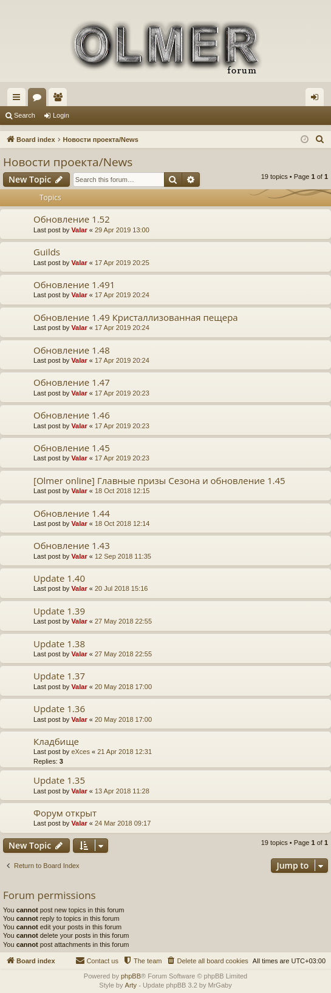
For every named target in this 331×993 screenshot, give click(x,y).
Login (61, 115)
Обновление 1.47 (71, 382)
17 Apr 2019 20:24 (122, 294)
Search (24, 115)
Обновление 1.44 (71, 513)
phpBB (131, 976)
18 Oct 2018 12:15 (122, 490)
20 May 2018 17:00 (123, 686)
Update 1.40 (59, 578)
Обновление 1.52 (71, 219)
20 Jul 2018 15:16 (121, 588)
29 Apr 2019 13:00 (122, 230)
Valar (79, 230)
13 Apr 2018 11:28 (122, 791)
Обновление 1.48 (71, 350)
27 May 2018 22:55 (123, 621)
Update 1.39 (59, 611)
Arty (131, 985)
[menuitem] (320, 139)
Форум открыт (65, 813)
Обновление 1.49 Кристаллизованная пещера (135, 317)
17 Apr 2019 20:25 (122, 262)
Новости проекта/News (67, 162)
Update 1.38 (59, 644)
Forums (39, 99)
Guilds (46, 252)
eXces (80, 751)
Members (60, 99)
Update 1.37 (59, 676)
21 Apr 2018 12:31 (124, 751)
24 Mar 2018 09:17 (123, 823)
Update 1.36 (59, 708)
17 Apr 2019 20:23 (122, 393)
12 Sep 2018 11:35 (123, 556)
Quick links (19, 99)
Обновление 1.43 (71, 545)
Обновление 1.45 (71, 448)
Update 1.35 (59, 780)
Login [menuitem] (317, 99)
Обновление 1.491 (74, 284)
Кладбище (56, 741)
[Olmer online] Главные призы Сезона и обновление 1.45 (159, 480)
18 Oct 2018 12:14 (122, 523)
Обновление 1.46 (71, 415)
